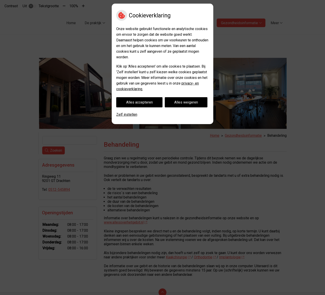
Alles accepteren (139, 102)
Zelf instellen (126, 114)
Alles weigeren (186, 102)
